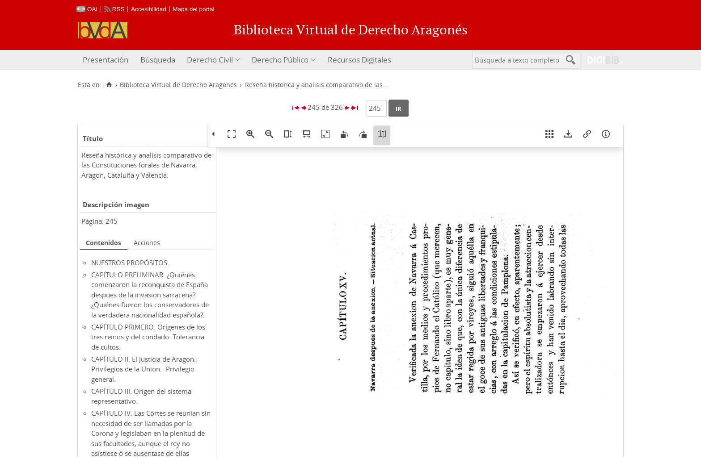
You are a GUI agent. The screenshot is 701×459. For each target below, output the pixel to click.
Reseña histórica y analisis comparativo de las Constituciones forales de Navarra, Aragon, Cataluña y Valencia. (146, 164)
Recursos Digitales (359, 59)
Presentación (105, 59)
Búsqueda (157, 59)
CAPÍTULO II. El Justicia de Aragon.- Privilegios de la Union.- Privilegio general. (144, 369)
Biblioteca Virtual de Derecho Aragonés (178, 85)
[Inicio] (109, 85)
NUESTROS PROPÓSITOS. (130, 262)
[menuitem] (106, 60)
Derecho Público (280, 59)
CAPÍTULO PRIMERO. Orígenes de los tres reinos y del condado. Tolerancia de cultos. (148, 336)
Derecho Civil (210, 59)
